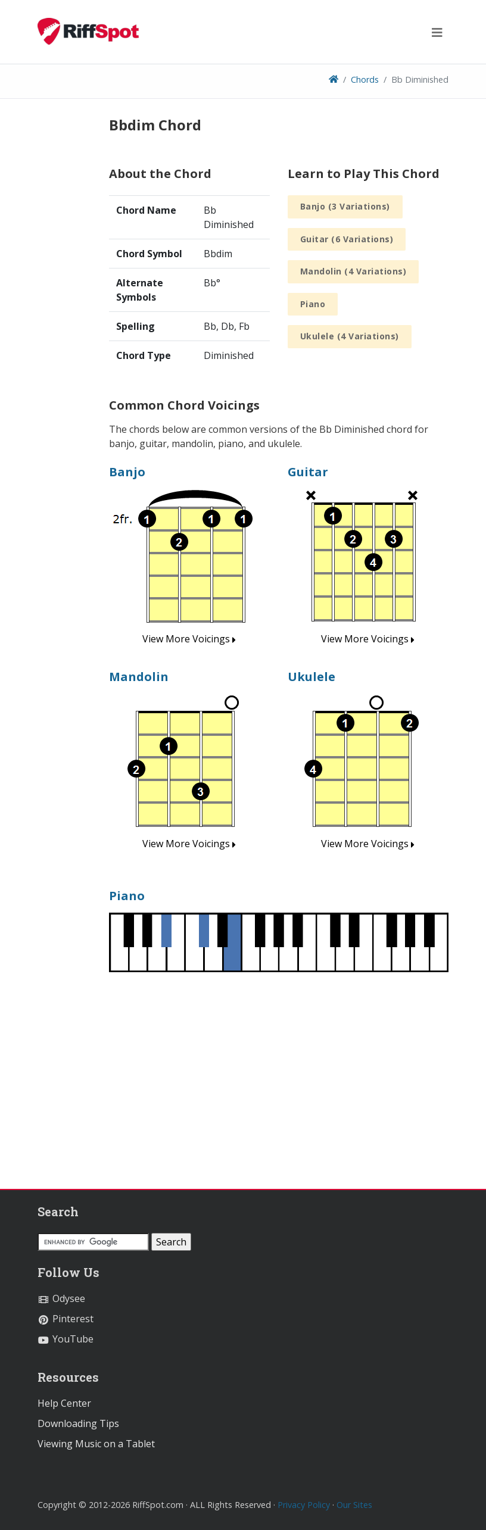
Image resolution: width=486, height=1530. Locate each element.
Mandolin (139, 677)
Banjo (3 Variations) (345, 206)
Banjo (127, 472)
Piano (313, 304)
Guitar (308, 472)
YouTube (66, 1338)
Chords (365, 79)
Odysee (61, 1298)
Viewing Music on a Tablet (96, 1443)
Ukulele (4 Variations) (349, 336)
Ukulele (311, 677)
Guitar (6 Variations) (347, 239)
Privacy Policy (304, 1504)
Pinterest (66, 1318)
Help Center (64, 1403)
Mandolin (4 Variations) (353, 271)
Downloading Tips (78, 1423)
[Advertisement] (278, 1078)
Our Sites (354, 1504)
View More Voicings (189, 638)
